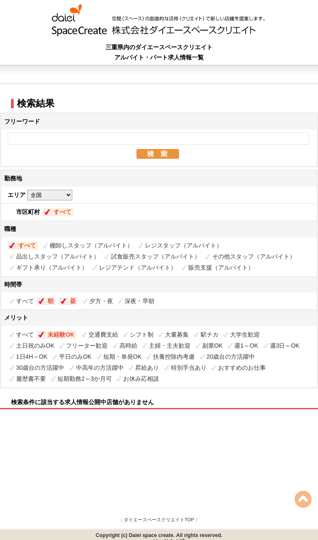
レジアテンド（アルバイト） (137, 267)
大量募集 (177, 334)
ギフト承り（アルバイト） (52, 267)
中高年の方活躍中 (100, 367)
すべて (62, 211)
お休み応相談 (141, 378)
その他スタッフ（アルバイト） (253, 256)
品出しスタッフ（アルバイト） (57, 256)
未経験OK (61, 334)
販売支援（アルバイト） (221, 267)
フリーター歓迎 (87, 345)
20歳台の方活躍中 (231, 356)
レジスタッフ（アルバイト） (183, 245)
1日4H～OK (32, 356)
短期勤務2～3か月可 (84, 378)
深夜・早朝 (139, 301)
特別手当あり (189, 367)
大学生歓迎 (245, 334)
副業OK (212, 345)
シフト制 (141, 334)
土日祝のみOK (35, 345)
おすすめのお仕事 (242, 367)
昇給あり (147, 367)
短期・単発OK (122, 356)
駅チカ (210, 334)
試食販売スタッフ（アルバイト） (155, 256)
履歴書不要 (31, 378)
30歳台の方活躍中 (40, 367)
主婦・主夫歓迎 (169, 345)
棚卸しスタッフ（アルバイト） (91, 245)
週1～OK (246, 345)
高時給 (128, 345)
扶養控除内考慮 (174, 356)
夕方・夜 (101, 301)
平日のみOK (75, 356)
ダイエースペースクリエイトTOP (159, 519)
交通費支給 (103, 334)
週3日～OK (285, 345)
